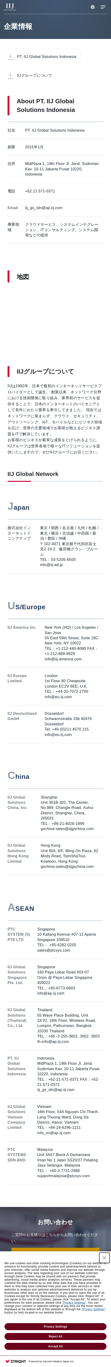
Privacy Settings (55, 1326)
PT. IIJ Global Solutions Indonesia (46, 57)
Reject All (55, 1336)
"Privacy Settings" (74, 1302)
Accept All (55, 1346)
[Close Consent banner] (104, 1258)
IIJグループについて (34, 75)
